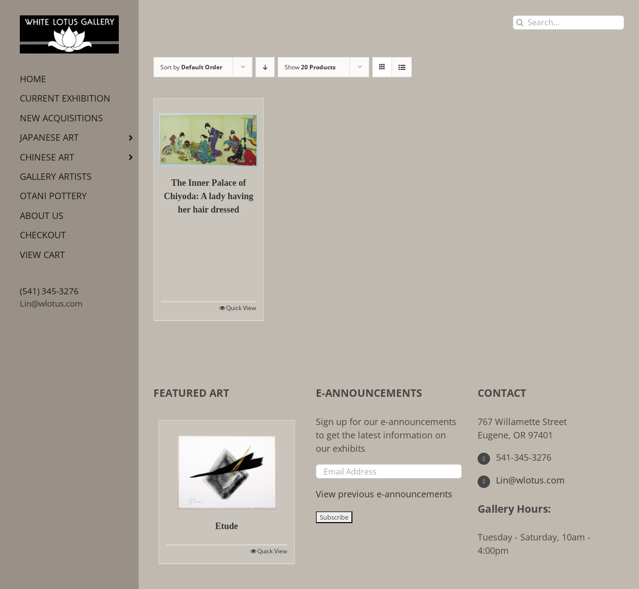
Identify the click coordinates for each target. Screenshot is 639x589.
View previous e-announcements (384, 494)
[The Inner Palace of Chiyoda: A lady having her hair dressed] (208, 132)
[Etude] (227, 465)
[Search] (520, 22)
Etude (226, 526)
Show (310, 67)
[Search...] (568, 22)
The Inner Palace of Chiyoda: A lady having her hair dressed (208, 196)
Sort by (191, 67)
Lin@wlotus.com (51, 303)
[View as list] (401, 67)
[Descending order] (265, 67)
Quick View (241, 308)
